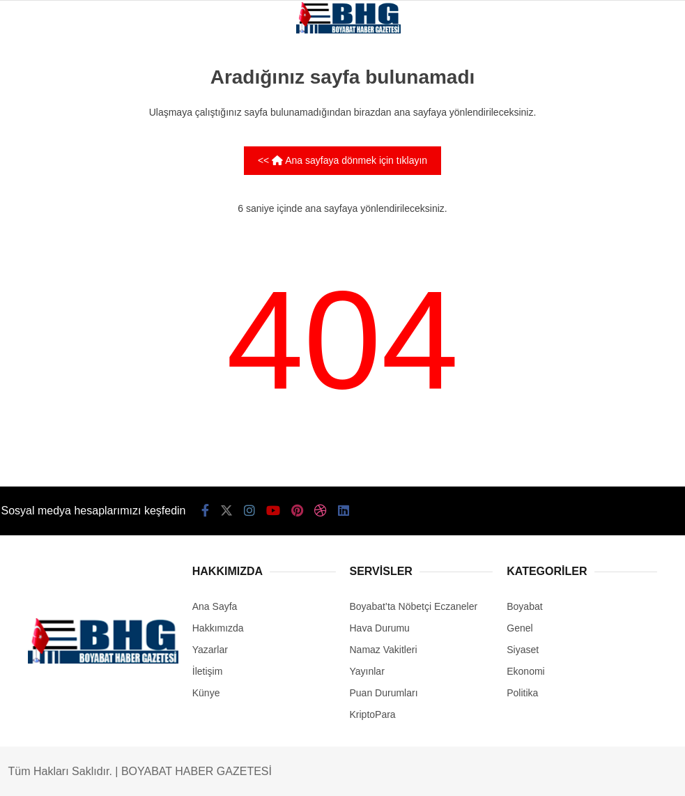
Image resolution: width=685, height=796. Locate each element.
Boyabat (524, 606)
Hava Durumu (380, 628)
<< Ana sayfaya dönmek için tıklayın (342, 160)
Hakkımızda (218, 628)
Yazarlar (210, 649)
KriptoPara (373, 714)
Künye (206, 692)
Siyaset (523, 649)
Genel (519, 628)
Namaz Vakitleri (383, 649)
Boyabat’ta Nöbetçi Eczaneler (414, 606)
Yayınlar (367, 671)
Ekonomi (525, 671)
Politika (522, 692)
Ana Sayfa (215, 606)
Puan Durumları (384, 692)
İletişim (207, 671)
